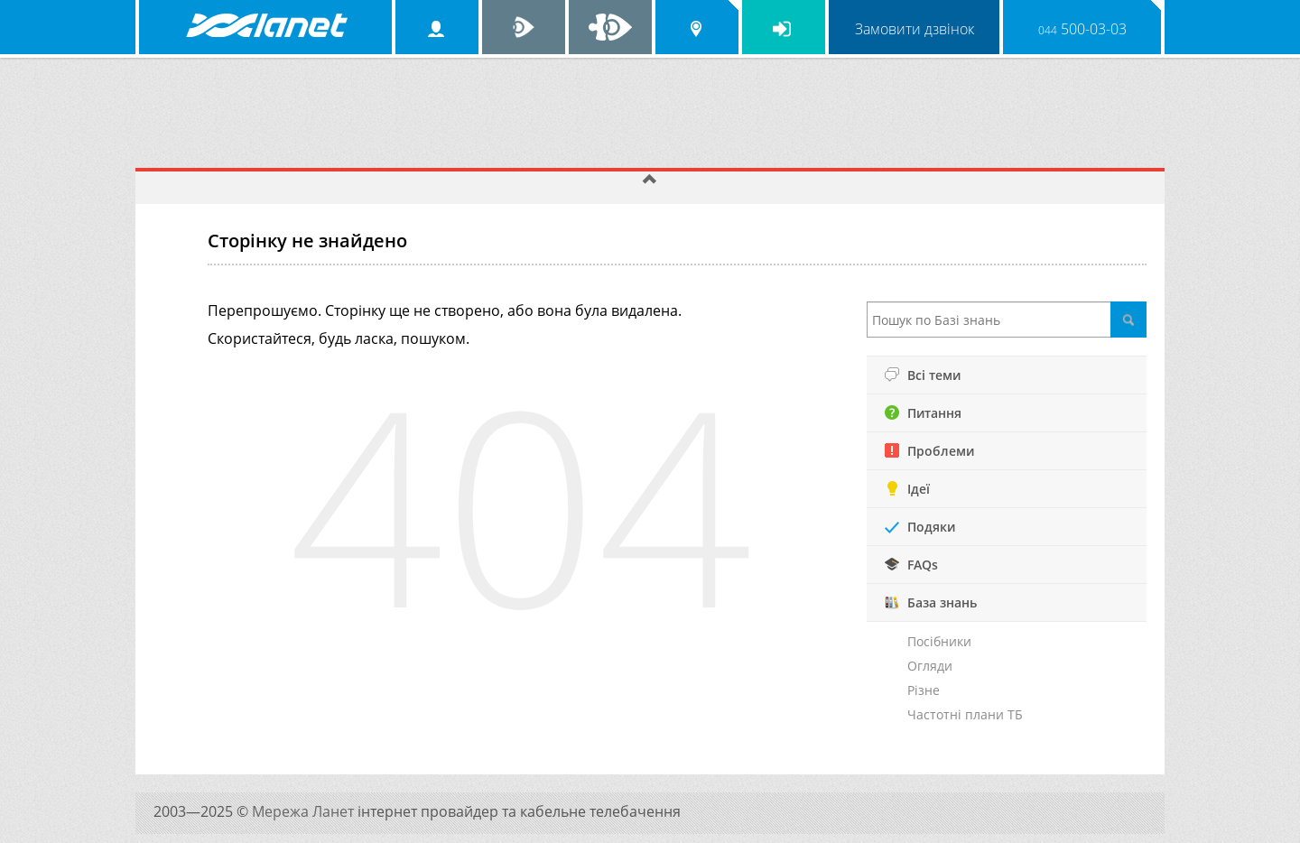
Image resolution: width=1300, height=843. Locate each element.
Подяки (920, 526)
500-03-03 (1082, 29)
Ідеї (907, 488)
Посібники (939, 641)
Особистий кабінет (436, 27)
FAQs (911, 564)
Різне (923, 690)
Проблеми (929, 450)
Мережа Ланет (305, 811)
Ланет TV (523, 27)
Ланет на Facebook (610, 27)
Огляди (929, 665)
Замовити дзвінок (914, 29)
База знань (931, 602)
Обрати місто (696, 26)
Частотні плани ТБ (965, 714)
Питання (923, 413)
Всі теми (923, 375)
